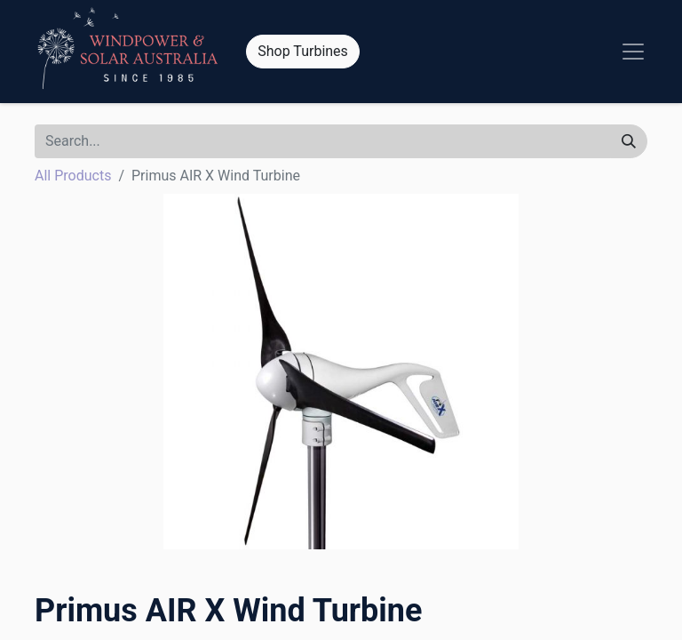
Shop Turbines (303, 51)
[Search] (628, 141)
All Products (73, 175)
